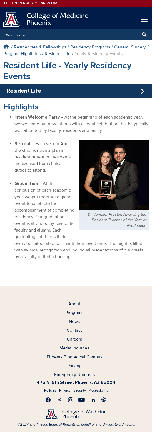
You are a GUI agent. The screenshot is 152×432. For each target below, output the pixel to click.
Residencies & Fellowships (40, 47)
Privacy (64, 390)
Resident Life (58, 53)
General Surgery (130, 47)
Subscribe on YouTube (81, 399)
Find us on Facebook (48, 399)
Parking (74, 366)
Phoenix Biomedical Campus (74, 357)
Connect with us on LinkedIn (92, 399)
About (74, 304)
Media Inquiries (74, 348)
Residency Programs (90, 47)
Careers (74, 339)
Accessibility (98, 390)
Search (143, 34)
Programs (74, 312)
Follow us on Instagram (70, 399)
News (74, 321)
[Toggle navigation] (144, 19)
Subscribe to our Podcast (103, 399)
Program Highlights (22, 53)
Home (6, 46)
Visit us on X (59, 399)
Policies (50, 390)
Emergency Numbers (74, 374)
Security (79, 390)
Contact (74, 330)
